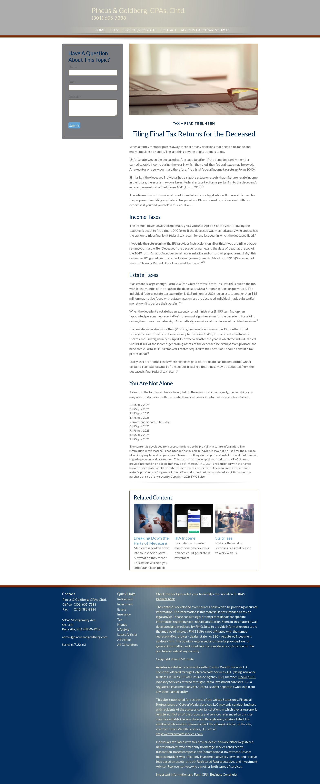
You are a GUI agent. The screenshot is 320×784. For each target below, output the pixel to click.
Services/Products (139, 30)
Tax (119, 619)
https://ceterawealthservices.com (179, 734)
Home (100, 30)
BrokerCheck (165, 599)
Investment (125, 604)
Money (122, 624)
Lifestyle (123, 629)
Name (72, 67)
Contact (168, 30)
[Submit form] (74, 125)
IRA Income (185, 537)
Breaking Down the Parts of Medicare (151, 540)
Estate (121, 609)
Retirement (125, 599)
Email (72, 82)
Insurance (124, 614)
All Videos (124, 639)
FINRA (243, 677)
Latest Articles (127, 634)
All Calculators (127, 644)
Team (114, 30)
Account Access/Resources (205, 30)
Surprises (223, 537)
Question (74, 96)
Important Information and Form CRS (182, 774)
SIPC (252, 677)
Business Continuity (224, 774)
